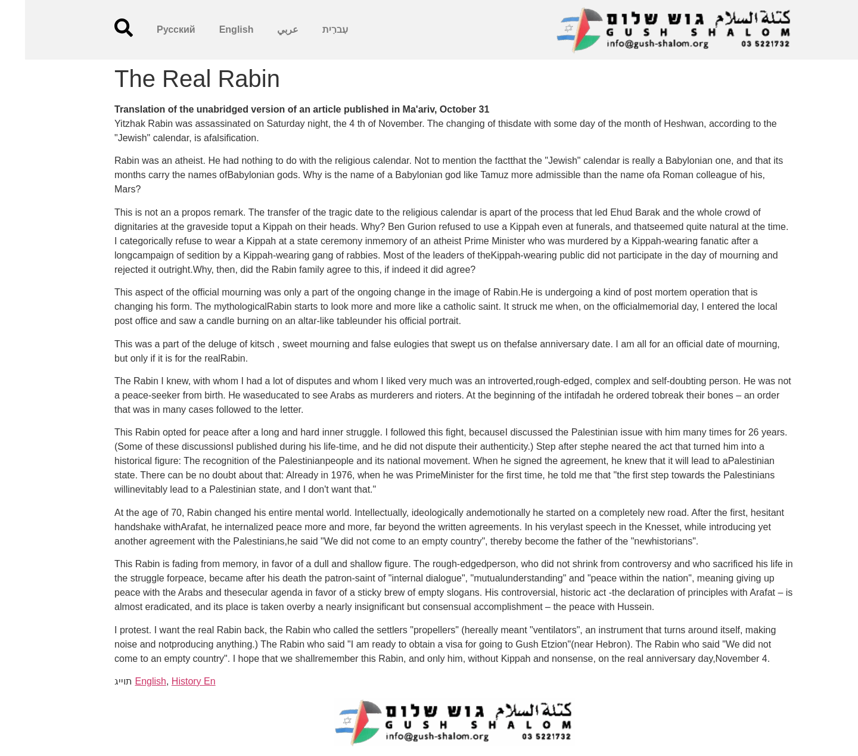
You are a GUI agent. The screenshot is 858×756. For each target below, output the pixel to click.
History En (169, 681)
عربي (262, 29)
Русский (151, 29)
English (211, 29)
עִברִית (310, 29)
